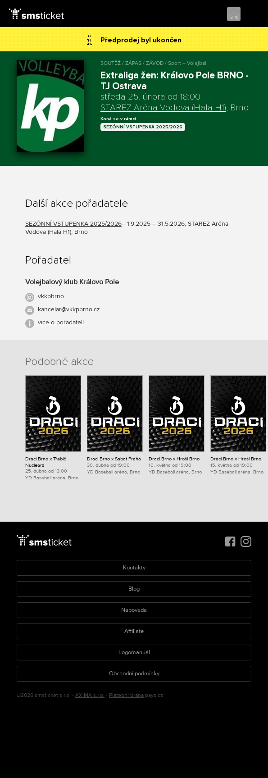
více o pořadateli (61, 322)
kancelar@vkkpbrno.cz (69, 309)
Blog (134, 588)
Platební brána (126, 695)
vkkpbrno (51, 296)
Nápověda (134, 610)
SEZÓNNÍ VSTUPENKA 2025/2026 (142, 127)
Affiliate (134, 631)
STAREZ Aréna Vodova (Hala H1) (163, 107)
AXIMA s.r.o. (89, 695)
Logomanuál (134, 652)
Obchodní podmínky (134, 673)
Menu (253, 14)
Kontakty (134, 567)
